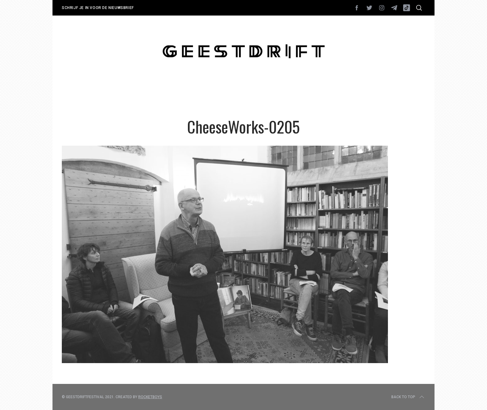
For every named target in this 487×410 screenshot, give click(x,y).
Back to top (408, 397)
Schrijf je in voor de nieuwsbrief (98, 8)
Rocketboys (150, 397)
